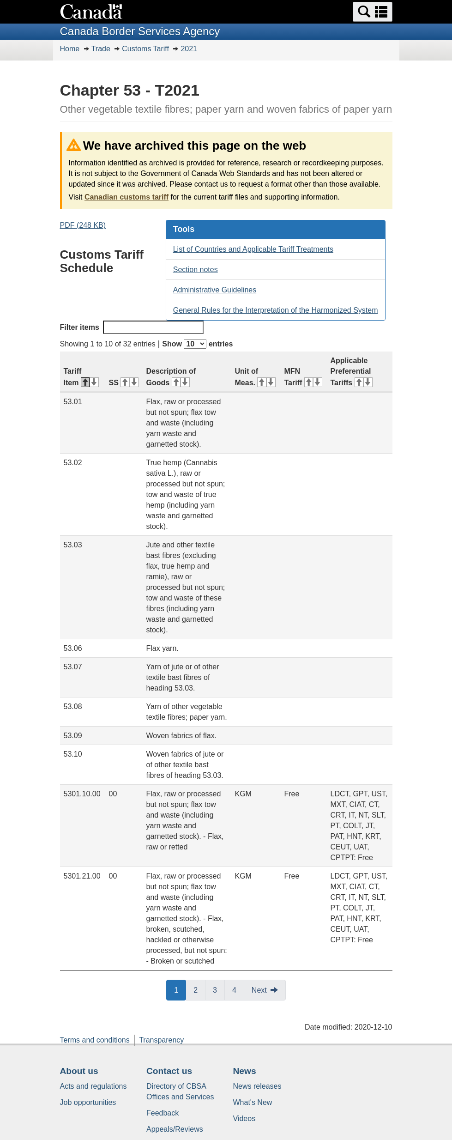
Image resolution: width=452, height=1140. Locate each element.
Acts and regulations (93, 1086)
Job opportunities (88, 1102)
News (244, 1071)
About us (79, 1071)
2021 (189, 49)
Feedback (162, 1113)
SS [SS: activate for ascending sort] (124, 383)
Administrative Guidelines (215, 290)
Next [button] (259, 990)
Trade (100, 49)
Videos (244, 1118)
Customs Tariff (145, 49)
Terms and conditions (95, 1040)
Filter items (132, 327)
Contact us (169, 1071)
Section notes (195, 269)
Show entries (197, 344)
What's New (252, 1102)
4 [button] (238, 989)
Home (70, 49)
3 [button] (219, 989)
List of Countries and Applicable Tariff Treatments (253, 249)
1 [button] (180, 989)
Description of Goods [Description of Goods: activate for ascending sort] (171, 377)
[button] (372, 12)
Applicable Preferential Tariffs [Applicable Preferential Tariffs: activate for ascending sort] (352, 372)
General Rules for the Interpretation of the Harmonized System (275, 310)
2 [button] (199, 989)
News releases (257, 1086)
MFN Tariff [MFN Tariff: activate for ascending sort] (303, 377)
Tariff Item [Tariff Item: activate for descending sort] (81, 377)
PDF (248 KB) (83, 225)
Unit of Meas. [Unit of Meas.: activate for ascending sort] (255, 377)
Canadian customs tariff (126, 197)
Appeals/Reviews (174, 1129)
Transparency (161, 1040)
